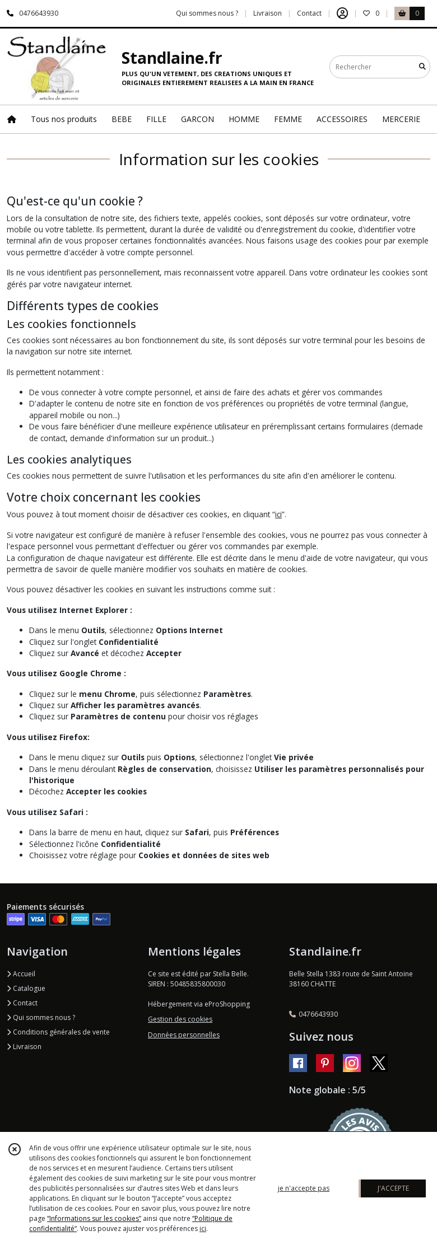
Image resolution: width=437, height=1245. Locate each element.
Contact (309, 13)
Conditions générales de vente (58, 1032)
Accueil (21, 974)
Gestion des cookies (180, 1019)
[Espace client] (342, 13)
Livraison (24, 1046)
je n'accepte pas (303, 1188)
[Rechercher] (422, 67)
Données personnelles (184, 1035)
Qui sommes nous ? (41, 1017)
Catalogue (26, 988)
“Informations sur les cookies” (94, 1218)
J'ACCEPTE (393, 1188)
